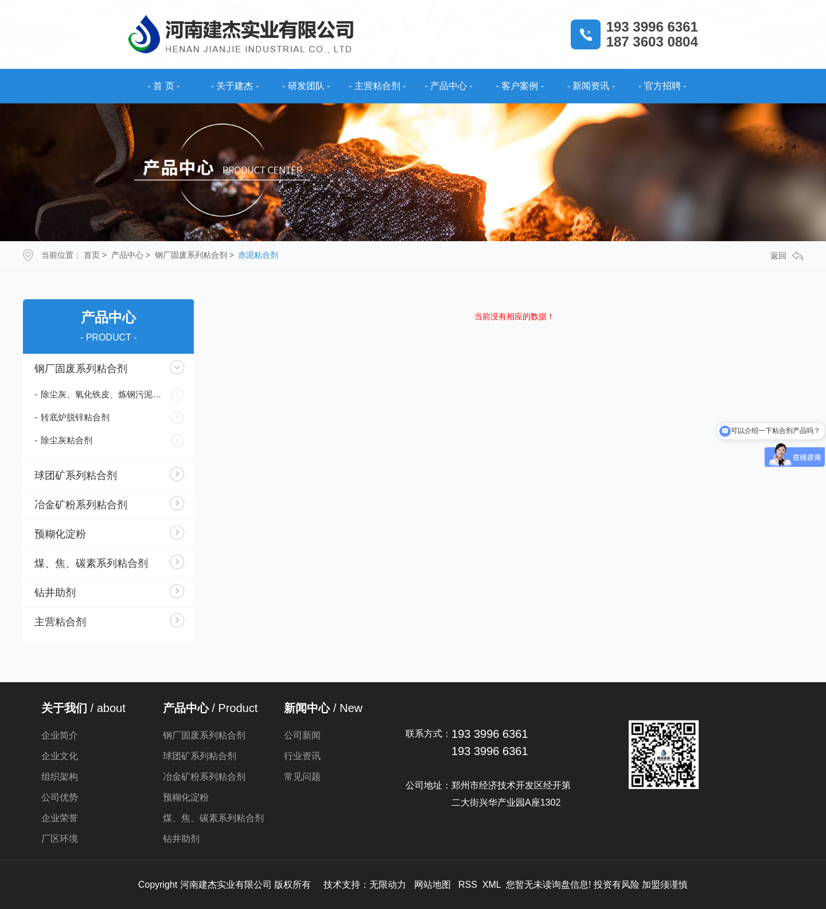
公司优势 (59, 797)
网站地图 (432, 884)
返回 (786, 256)
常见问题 (302, 777)
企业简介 (59, 735)
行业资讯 (302, 756)
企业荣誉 (59, 818)
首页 (92, 255)
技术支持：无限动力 (365, 884)
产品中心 (127, 255)
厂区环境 (59, 839)
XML (491, 884)
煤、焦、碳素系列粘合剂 (91, 563)
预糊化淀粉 (60, 534)
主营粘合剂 (60, 622)
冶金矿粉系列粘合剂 (80, 504)
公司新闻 (302, 735)
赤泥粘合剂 (258, 255)
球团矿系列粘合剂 (75, 475)
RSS (467, 884)
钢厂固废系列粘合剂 (191, 255)
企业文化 (59, 756)
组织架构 (59, 777)
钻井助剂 (55, 592)
